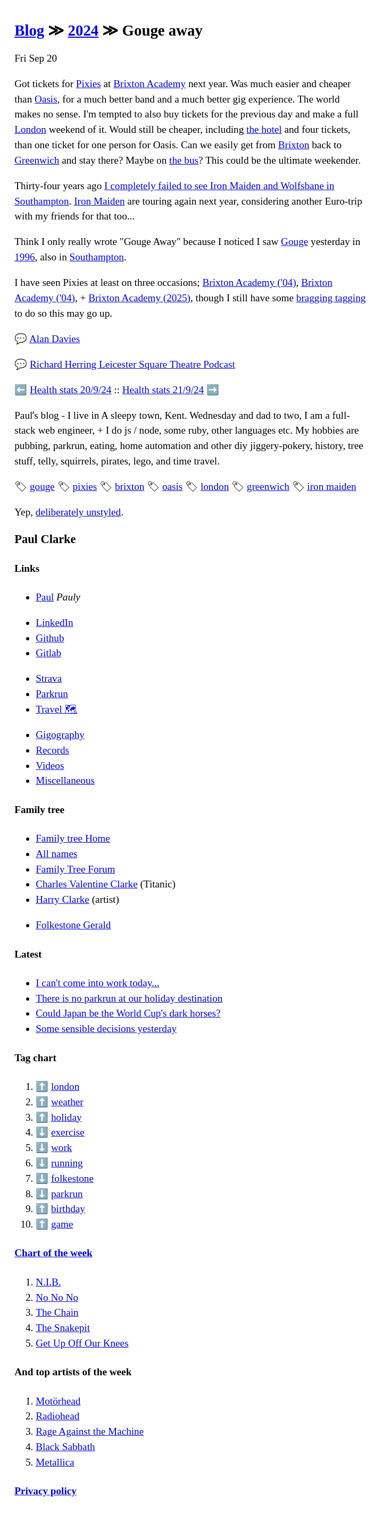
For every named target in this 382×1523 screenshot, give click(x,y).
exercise (68, 1132)
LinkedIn (54, 622)
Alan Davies (54, 338)
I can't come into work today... (97, 982)
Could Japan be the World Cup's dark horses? (128, 1013)
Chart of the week (53, 1252)
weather (67, 1101)
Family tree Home (73, 838)
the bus (183, 160)
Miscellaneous (65, 780)
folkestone (72, 1178)
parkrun (67, 1193)
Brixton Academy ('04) (249, 282)
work (61, 1147)
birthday (68, 1208)
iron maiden (331, 486)
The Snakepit (63, 1327)
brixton (129, 486)
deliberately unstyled (78, 512)
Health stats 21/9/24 (163, 389)
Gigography (60, 734)
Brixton (294, 144)
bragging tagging (331, 297)
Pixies (88, 83)
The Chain (57, 1312)
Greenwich (36, 160)
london (215, 486)
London (30, 129)
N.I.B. (48, 1282)
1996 (24, 257)
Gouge (294, 241)
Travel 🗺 (56, 709)
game (62, 1224)
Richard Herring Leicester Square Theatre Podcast (132, 364)
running (67, 1163)
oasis (172, 486)
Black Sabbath (65, 1446)
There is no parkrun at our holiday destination (129, 998)
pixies (84, 486)
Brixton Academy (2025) (139, 297)
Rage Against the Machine (90, 1431)
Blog (29, 30)
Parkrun (52, 693)
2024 (83, 30)
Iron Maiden (99, 201)
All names (56, 853)
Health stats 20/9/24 (70, 389)
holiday (66, 1117)
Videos (50, 765)
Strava (49, 678)
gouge (42, 486)
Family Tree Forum (75, 869)
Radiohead (57, 1416)
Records (52, 750)
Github (50, 638)
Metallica (55, 1462)
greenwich (268, 486)
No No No (57, 1297)
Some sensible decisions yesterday (106, 1028)
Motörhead (58, 1401)
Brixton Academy (149, 83)
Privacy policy (45, 1490)
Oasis (46, 99)
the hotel (264, 129)
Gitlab (48, 652)
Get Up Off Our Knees (82, 1343)
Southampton (97, 257)
